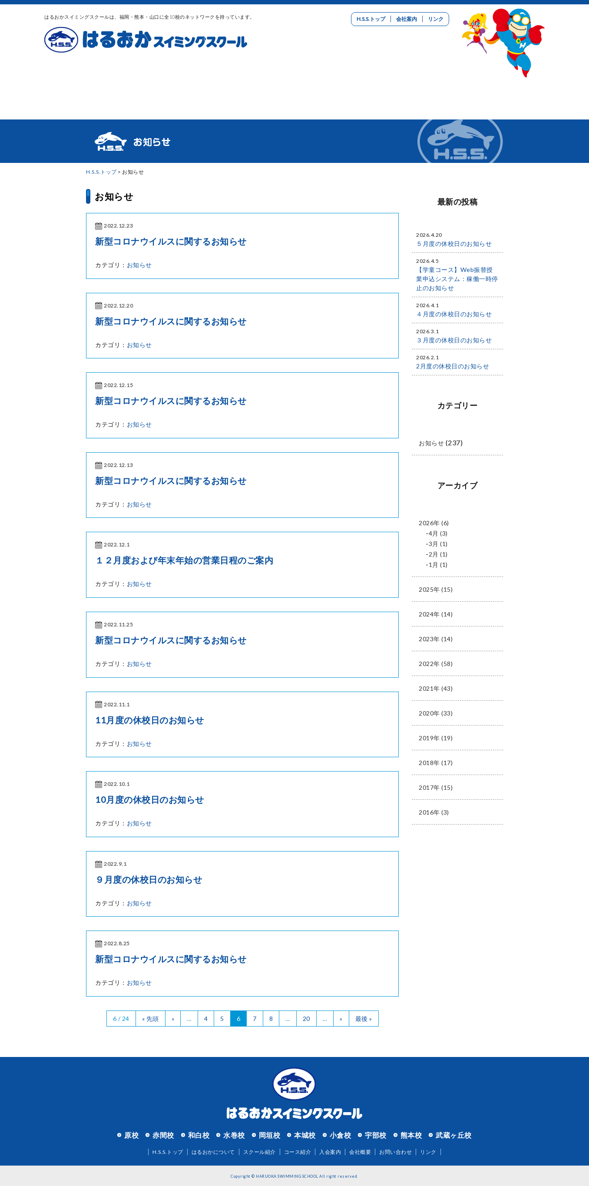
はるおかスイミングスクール (145, 40)
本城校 (305, 1135)
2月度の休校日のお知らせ (452, 366)
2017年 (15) (436, 787)
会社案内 (406, 19)
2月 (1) (438, 554)
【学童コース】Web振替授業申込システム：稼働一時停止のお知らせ (457, 279)
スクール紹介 (169, 80)
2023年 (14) (436, 639)
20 (306, 1018)
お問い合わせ (503, 80)
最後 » (363, 1018)
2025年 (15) (436, 589)
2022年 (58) (436, 663)
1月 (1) (438, 564)
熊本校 (411, 1135)
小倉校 (340, 1135)
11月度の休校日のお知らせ (149, 720)
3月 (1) (438, 543)
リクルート (419, 80)
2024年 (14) (436, 614)
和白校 (199, 1135)
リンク (435, 19)
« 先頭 (150, 1018)
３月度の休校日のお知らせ (454, 340)
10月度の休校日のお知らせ (149, 799)
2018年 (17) (436, 762)
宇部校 (376, 1135)
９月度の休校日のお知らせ (148, 879)
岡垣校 (270, 1135)
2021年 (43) (436, 688)
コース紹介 (252, 80)
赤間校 (163, 1135)
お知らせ (114, 196)
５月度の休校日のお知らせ (454, 243)
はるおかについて (86, 80)
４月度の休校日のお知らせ (454, 314)
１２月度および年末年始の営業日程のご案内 (184, 560)
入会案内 (336, 80)
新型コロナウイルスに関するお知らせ (171, 241)
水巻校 (234, 1135)
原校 (131, 1135)
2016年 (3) (434, 812)
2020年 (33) (436, 713)
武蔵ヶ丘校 (454, 1135)
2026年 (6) (434, 523)
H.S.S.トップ (371, 19)
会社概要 (360, 1152)
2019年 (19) (436, 738)
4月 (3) (438, 533)
